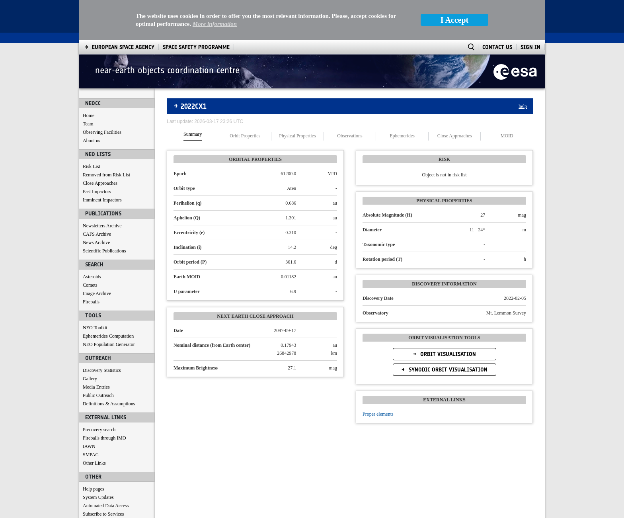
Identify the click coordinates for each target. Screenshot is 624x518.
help (523, 106)
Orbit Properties (245, 136)
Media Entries (96, 387)
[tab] (193, 136)
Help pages (93, 489)
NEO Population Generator (109, 344)
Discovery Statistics (102, 370)
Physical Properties (297, 136)
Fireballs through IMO (104, 438)
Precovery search (99, 429)
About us (91, 140)
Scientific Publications (104, 251)
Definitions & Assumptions (109, 404)
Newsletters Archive (102, 226)
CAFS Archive (97, 234)
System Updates (98, 497)
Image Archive (97, 293)
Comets (90, 285)
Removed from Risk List (106, 175)
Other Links (94, 463)
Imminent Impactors (102, 200)
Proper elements (378, 414)
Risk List (91, 166)
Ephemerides (402, 136)
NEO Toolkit (95, 327)
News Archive (96, 242)
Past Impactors (97, 191)
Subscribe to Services (103, 514)
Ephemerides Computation (108, 336)
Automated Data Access (106, 505)
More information (215, 24)
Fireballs (91, 302)
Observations (349, 136)
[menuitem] (123, 47)
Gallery (90, 378)
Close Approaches (100, 183)
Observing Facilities (102, 132)
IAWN (89, 446)
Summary (192, 134)
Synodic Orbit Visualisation (447, 369)
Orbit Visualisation (447, 354)
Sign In (530, 47)
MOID (507, 136)
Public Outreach (98, 395)
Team (88, 124)
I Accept (455, 20)
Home (88, 115)
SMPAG (91, 454)
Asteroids (92, 277)
